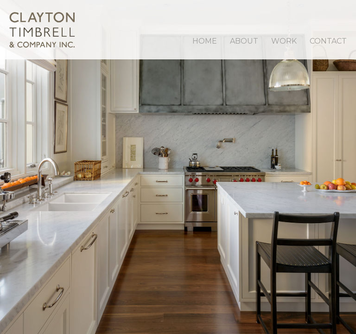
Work (284, 41)
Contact (328, 41)
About (244, 41)
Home (204, 41)
